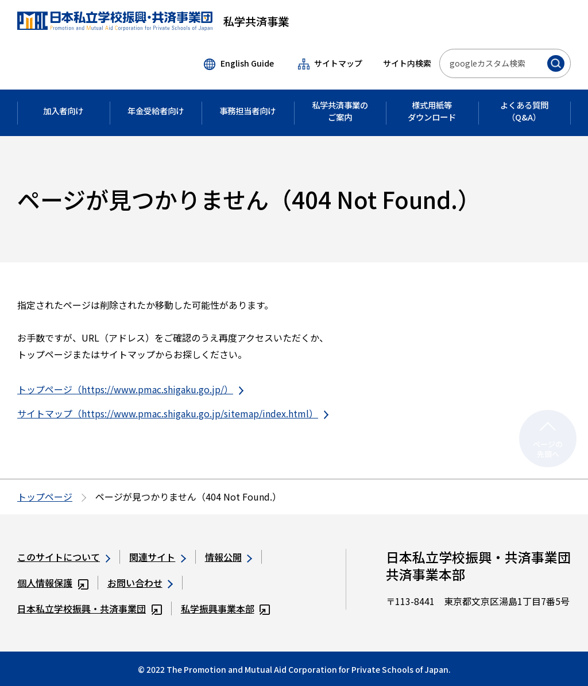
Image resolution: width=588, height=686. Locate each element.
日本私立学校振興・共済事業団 (89, 608)
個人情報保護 (52, 583)
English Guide (238, 63)
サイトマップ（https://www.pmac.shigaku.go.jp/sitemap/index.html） (172, 413)
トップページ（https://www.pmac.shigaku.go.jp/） (130, 389)
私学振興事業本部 (225, 608)
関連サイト (157, 557)
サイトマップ (330, 63)
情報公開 (228, 557)
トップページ (44, 496)
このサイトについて (63, 557)
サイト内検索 (407, 63)
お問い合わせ (140, 583)
